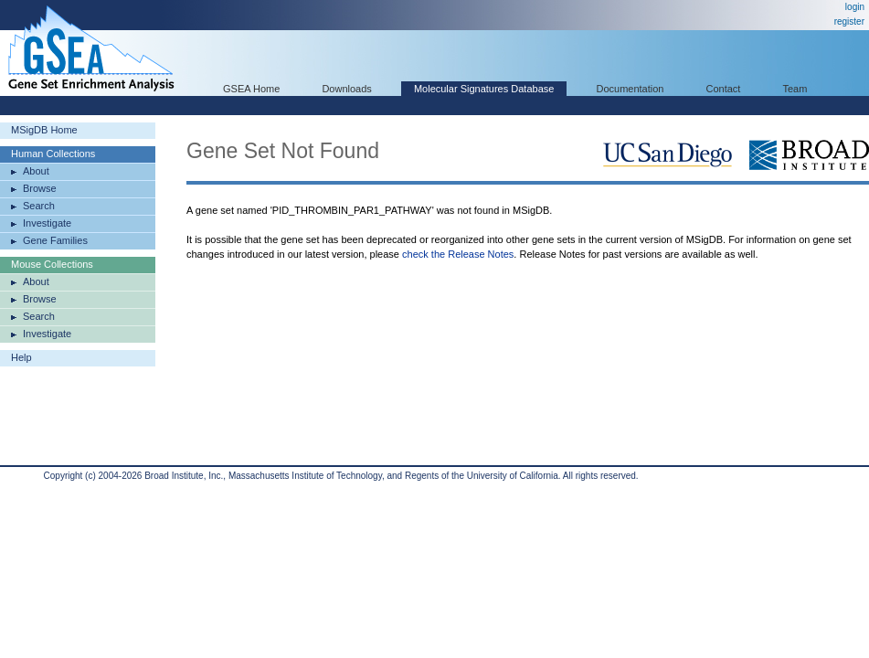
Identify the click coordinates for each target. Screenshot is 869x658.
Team (795, 88)
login (854, 7)
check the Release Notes (458, 254)
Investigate (47, 223)
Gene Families (55, 240)
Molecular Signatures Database (484, 88)
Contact (723, 88)
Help (21, 357)
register (849, 21)
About (36, 170)
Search (39, 205)
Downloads (346, 88)
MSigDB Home (44, 129)
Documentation (629, 88)
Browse (40, 188)
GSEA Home (251, 88)
